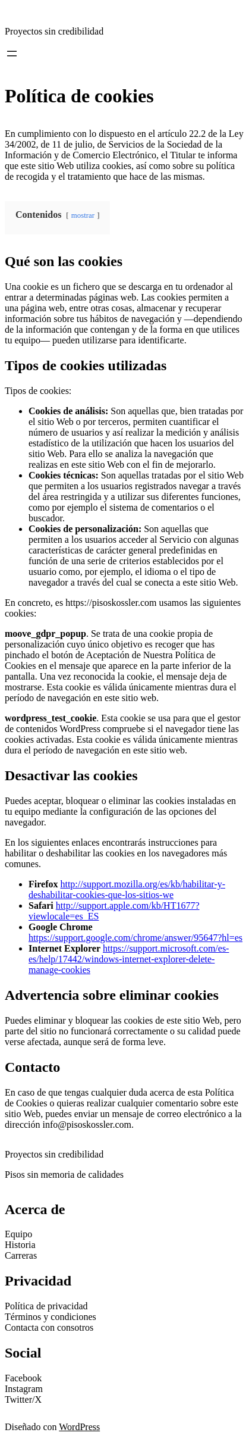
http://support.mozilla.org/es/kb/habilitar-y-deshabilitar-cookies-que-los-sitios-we (127, 889)
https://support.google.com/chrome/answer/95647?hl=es (135, 938)
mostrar (82, 215)
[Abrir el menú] (12, 53)
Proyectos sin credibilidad (54, 31)
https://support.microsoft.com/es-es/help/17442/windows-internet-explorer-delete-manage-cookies (129, 959)
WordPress (79, 1427)
